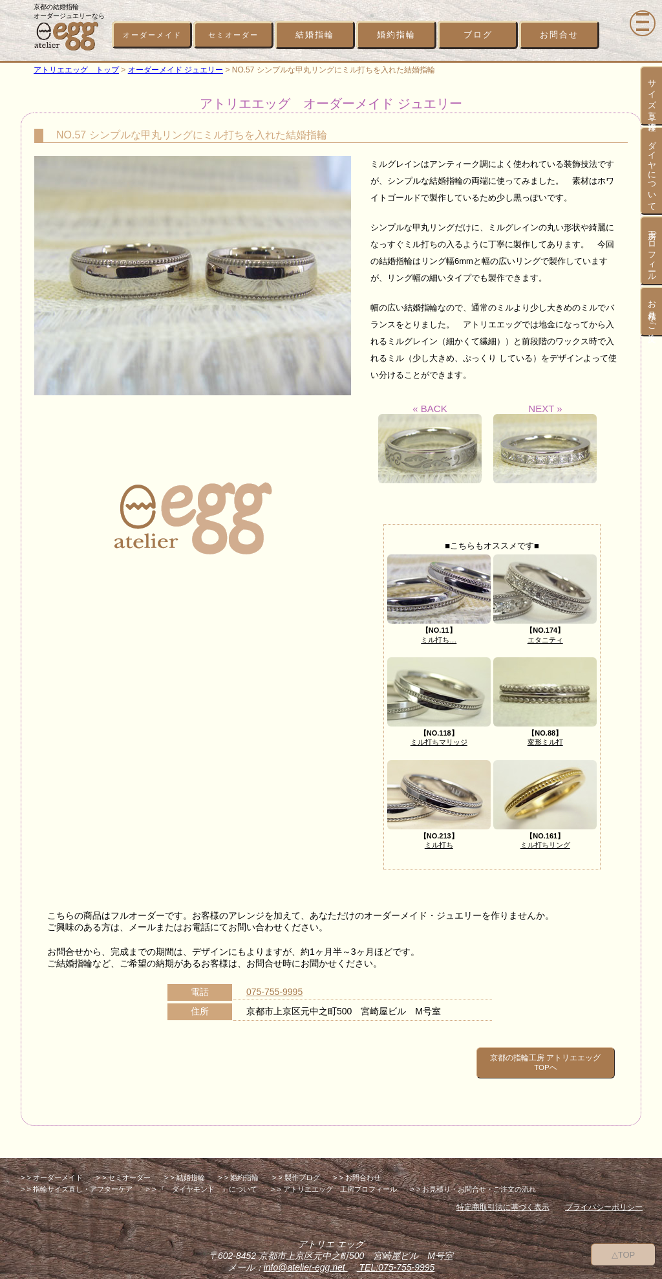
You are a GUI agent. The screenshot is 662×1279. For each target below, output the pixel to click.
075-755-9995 (274, 992)
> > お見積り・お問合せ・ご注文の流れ (473, 1181)
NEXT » (545, 443)
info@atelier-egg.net (306, 1259)
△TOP (623, 1253)
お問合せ (559, 34)
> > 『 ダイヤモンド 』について (201, 1181)
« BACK (430, 443)
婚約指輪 (396, 34)
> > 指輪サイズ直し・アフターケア (77, 1181)
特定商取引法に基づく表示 (503, 1198)
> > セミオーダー (123, 1169)
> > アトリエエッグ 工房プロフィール (334, 1181)
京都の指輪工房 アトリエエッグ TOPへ (527, 1058)
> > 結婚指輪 (184, 1169)
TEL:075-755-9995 (396, 1259)
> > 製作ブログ (296, 1169)
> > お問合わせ (357, 1169)
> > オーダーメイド (52, 1169)
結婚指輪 (314, 34)
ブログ (478, 34)
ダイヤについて (652, 171)
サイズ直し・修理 (652, 96)
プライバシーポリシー (604, 1198)
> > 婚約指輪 (238, 1169)
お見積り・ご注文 (652, 311)
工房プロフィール (652, 251)
